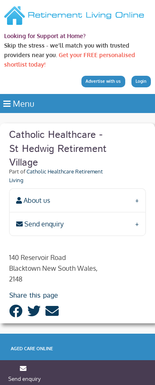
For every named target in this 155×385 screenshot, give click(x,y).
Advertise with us (103, 81)
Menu (18, 103)
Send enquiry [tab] (40, 224)
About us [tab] (33, 200)
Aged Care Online (32, 348)
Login (141, 81)
